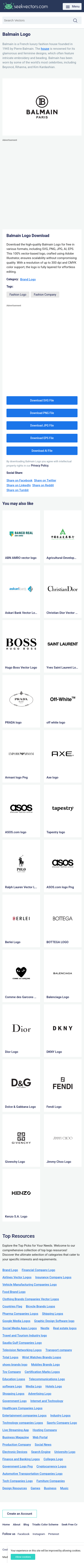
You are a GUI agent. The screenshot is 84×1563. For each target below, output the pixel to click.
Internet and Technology (46, 1401)
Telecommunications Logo (47, 1379)
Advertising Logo (39, 1394)
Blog (26, 1524)
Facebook (24, 1534)
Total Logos (10, 1357)
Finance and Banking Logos (21, 1459)
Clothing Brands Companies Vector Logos (30, 1299)
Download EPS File (42, 438)
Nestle (44, 1328)
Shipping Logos (52, 1313)
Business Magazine (15, 1437)
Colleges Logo (53, 1459)
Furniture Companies (50, 1481)
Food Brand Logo (14, 1292)
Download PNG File (42, 413)
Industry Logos (60, 1415)
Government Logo (14, 1401)
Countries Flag (12, 1306)
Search (77, 21)
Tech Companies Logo (17, 1481)
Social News (43, 1444)
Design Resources (14, 1488)
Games (35, 1488)
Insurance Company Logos (53, 1277)
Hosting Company (45, 1430)
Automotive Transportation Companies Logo (32, 1474)
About (16, 1524)
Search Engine (41, 1452)
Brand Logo (28, 279)
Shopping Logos (13, 1394)
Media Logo (34, 1386)
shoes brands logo (14, 1364)
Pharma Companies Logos (20, 1313)
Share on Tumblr (17, 490)
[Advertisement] (42, 184)
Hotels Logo (54, 1386)
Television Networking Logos (22, 1350)
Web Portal (40, 1437)
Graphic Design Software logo (54, 1321)
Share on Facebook (19, 480)
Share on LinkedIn (18, 485)
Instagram (39, 1534)
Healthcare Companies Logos (22, 1408)
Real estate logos (65, 1328)
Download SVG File (42, 400)
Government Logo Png (17, 1466)
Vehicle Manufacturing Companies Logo (29, 1284)
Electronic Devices (14, 1452)
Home (6, 1524)
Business (50, 1488)
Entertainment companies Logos (24, 1415)
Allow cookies (23, 1556)
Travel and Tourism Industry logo (24, 1335)
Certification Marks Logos (42, 1372)
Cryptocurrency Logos (51, 1466)
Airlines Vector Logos (16, 1277)
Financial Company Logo (38, 1270)
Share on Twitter (45, 480)
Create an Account (19, 1514)
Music (64, 1488)
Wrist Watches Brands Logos (41, 1357)
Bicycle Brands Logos (40, 1306)
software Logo (12, 1386)
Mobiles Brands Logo (45, 1364)
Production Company (16, 1444)
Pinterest (53, 1534)
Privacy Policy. (40, 465)
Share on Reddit (43, 485)
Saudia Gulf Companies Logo (22, 1343)
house (45, 49)
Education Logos (13, 1379)
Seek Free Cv (69, 1524)
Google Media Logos (16, 1321)
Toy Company (11, 1372)
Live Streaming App (15, 1430)
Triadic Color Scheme (45, 1524)
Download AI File (42, 450)
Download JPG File (42, 425)
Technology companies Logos (22, 1423)
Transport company (59, 1350)
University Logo (64, 1452)
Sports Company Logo (62, 1423)
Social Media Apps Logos (19, 1328)
